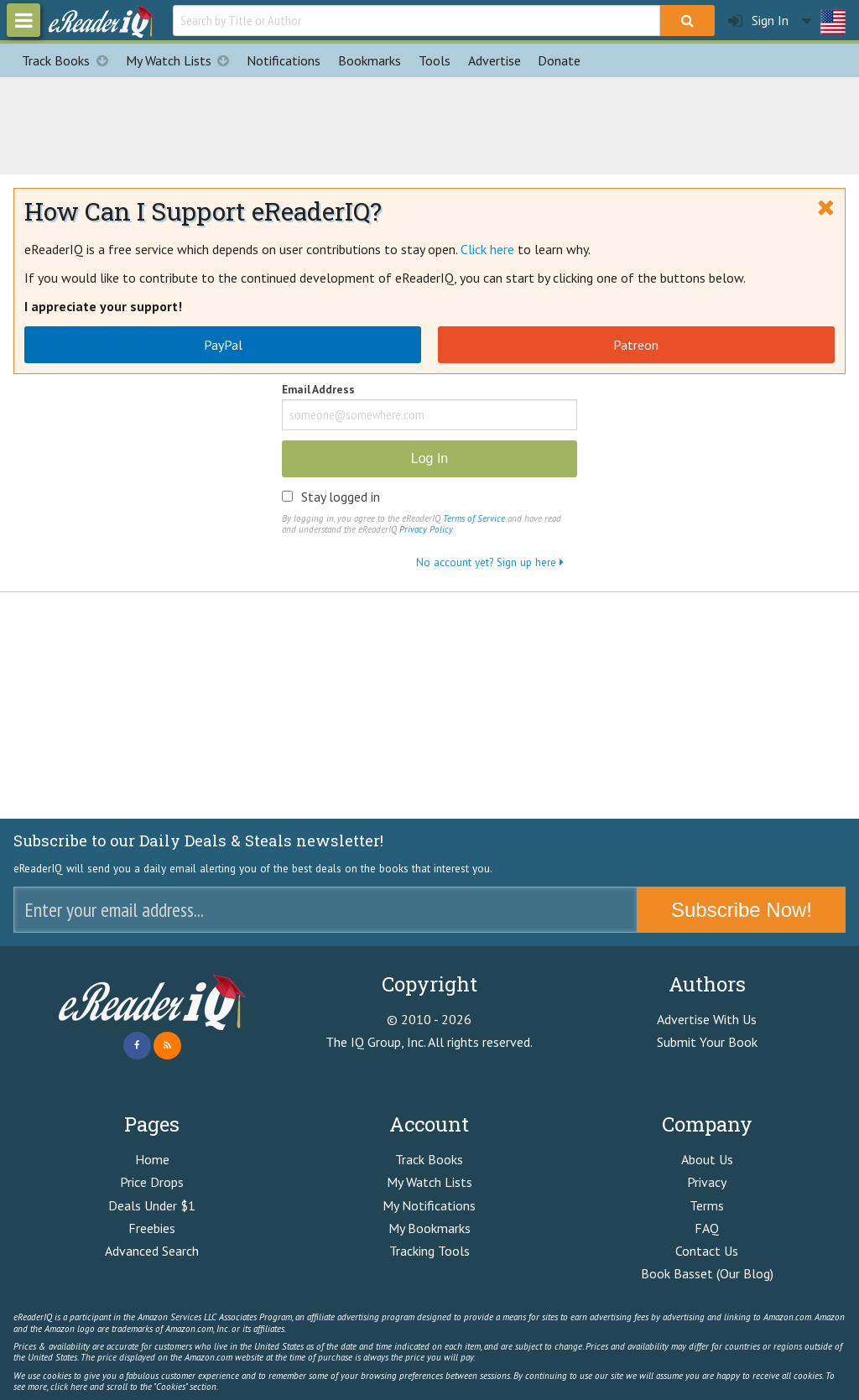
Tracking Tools (429, 1250)
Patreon (636, 344)
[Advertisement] (429, 123)
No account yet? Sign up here (490, 562)
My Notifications (429, 1205)
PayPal (223, 344)
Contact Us (706, 1250)
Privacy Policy (425, 529)
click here (68, 1386)
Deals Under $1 (151, 1205)
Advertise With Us (707, 1019)
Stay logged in (340, 496)
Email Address (318, 390)
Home (152, 1159)
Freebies (151, 1228)
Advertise (494, 60)
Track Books (69, 60)
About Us (707, 1159)
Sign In (758, 20)
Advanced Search (152, 1250)
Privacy (706, 1182)
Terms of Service (474, 518)
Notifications (283, 60)
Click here (487, 249)
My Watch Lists (182, 60)
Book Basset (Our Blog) (707, 1273)
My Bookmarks (429, 1228)
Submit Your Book (707, 1041)
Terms (707, 1205)
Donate (559, 60)
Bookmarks (369, 60)
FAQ (707, 1228)
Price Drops (152, 1182)
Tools (434, 60)
